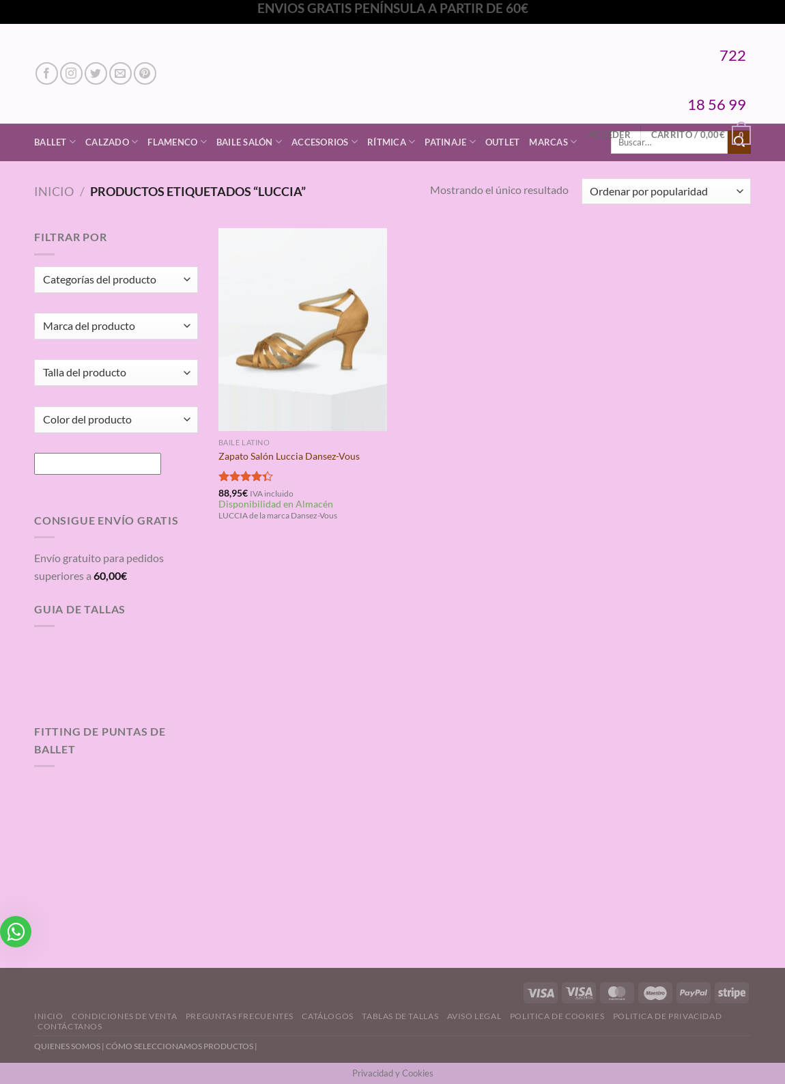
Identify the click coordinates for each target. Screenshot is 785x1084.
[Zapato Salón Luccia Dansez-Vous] (302, 329)
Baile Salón (249, 141)
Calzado (111, 141)
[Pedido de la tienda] (666, 191)
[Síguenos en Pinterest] (145, 73)
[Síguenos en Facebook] (46, 73)
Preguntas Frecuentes (240, 1016)
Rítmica (391, 141)
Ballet (55, 141)
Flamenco (177, 141)
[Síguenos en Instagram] (71, 73)
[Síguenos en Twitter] (96, 73)
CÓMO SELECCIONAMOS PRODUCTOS (179, 1046)
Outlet (502, 142)
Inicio (54, 191)
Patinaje (450, 141)
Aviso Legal (474, 1016)
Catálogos (328, 1016)
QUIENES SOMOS (67, 1046)
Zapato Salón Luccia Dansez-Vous (289, 456)
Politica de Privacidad (667, 1016)
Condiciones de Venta (124, 1016)
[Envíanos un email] (120, 73)
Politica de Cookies (557, 1016)
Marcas (553, 141)
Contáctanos (70, 1026)
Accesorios (324, 141)
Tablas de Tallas (400, 1016)
